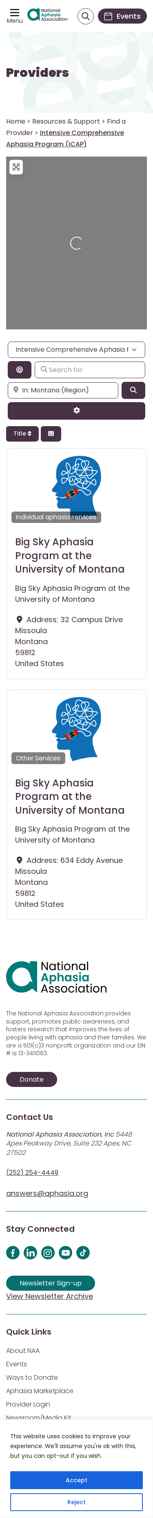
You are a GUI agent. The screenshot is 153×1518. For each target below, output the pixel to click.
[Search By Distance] (19, 369)
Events (16, 1364)
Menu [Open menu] (15, 21)
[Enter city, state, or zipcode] (63, 390)
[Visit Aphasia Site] (47, 16)
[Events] (122, 16)
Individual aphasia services (56, 517)
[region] (76, 1468)
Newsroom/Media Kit (38, 1417)
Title (22, 433)
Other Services (38, 758)
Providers (37, 72)
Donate (32, 1079)
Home (15, 121)
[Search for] (90, 370)
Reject (76, 1502)
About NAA (23, 1350)
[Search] (133, 390)
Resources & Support (66, 121)
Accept (76, 1480)
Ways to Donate (32, 1377)
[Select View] (51, 434)
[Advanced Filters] (76, 410)
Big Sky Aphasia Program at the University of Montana (70, 555)
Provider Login (28, 1404)
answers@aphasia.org (47, 1193)
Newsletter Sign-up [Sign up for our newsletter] (51, 1283)
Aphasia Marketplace (39, 1391)
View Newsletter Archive (49, 1296)
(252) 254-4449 (32, 1172)
